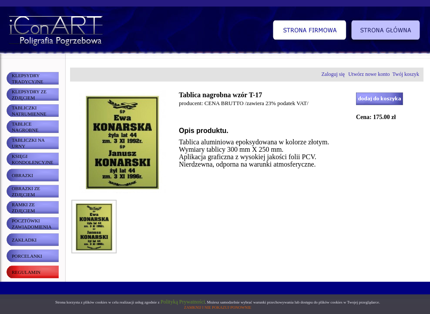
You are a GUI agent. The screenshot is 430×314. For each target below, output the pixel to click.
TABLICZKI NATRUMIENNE (29, 110)
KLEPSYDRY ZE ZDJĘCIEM (29, 94)
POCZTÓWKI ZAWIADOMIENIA (31, 223)
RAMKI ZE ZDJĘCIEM (23, 207)
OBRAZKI (22, 175)
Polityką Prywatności (183, 302)
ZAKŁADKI (24, 239)
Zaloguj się (333, 74)
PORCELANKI (27, 256)
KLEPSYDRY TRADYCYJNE (27, 78)
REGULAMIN (26, 272)
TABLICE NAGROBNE (25, 127)
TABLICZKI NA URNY (28, 143)
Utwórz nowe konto (369, 74)
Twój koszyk (406, 74)
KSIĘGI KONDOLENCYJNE (32, 159)
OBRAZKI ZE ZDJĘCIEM (26, 191)
